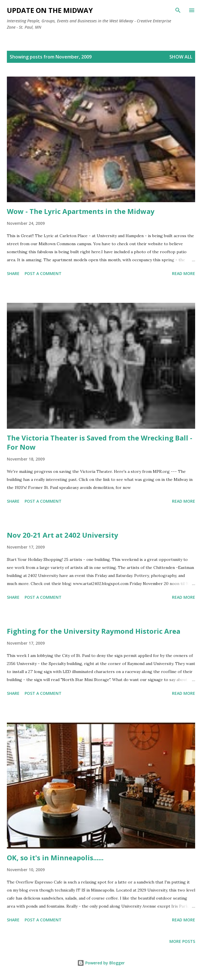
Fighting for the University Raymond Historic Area (93, 631)
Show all (180, 57)
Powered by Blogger (101, 963)
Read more (183, 273)
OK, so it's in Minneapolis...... (55, 857)
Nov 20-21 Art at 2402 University (62, 535)
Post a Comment (43, 273)
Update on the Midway (50, 10)
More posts (182, 941)
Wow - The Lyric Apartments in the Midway (81, 211)
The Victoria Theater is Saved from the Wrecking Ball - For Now (99, 442)
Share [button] (13, 273)
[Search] (178, 10)
